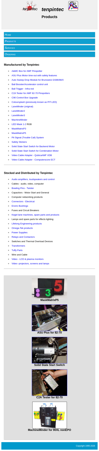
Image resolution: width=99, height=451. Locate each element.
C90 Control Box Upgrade (25, 97)
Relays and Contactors (23, 237)
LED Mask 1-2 (19, 124)
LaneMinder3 (18, 115)
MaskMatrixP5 (19, 133)
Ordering (10, 54)
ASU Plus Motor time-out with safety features (34, 75)
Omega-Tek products (22, 228)
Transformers (18, 246)
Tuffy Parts (17, 250)
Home (8, 34)
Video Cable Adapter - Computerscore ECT (33, 159)
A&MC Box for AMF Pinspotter (27, 71)
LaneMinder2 (18, 111)
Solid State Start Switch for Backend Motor (33, 146)
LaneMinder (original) (22, 106)
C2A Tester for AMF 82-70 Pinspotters (31, 93)
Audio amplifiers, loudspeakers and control (33, 179)
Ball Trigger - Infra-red (23, 88)
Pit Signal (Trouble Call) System (28, 137)
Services (10, 47)
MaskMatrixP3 (19, 128)
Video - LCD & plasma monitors (27, 259)
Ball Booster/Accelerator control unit (30, 84)
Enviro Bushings (20, 206)
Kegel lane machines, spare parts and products (35, 214)
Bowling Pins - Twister (23, 188)
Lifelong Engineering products (27, 223)
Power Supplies (20, 232)
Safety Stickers (19, 142)
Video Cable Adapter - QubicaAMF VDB (32, 155)
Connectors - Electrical (23, 201)
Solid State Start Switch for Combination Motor (35, 151)
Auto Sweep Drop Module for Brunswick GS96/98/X (38, 80)
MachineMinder (19, 120)
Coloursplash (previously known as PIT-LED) (34, 102)
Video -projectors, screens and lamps (30, 263)
